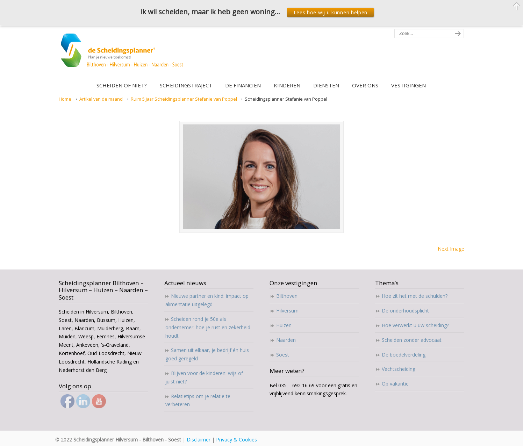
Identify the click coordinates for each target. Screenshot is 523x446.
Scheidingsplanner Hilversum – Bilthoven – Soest (124, 54)
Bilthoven (287, 296)
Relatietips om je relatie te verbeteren (197, 400)
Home (65, 99)
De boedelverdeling (403, 354)
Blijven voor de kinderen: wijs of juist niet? (204, 377)
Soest (282, 354)
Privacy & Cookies (236, 439)
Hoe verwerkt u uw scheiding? (415, 325)
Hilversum (287, 310)
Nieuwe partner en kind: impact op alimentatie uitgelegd (207, 300)
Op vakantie (395, 383)
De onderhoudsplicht (405, 310)
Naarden (286, 340)
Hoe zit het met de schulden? (414, 296)
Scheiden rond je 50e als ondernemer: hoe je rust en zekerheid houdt (207, 327)
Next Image (451, 248)
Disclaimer (198, 439)
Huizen (284, 325)
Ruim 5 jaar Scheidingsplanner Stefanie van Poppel (184, 99)
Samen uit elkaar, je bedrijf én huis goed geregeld (207, 354)
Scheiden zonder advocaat (412, 340)
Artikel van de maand (101, 99)
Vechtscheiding (398, 369)
